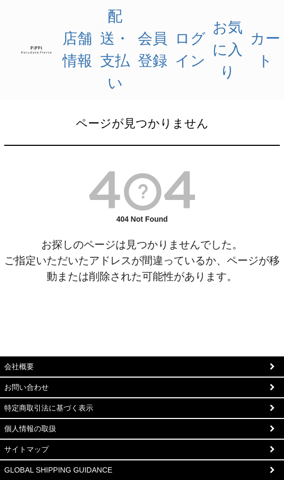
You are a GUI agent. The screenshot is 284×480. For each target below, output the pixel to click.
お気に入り (227, 49)
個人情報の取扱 (30, 428)
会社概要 (19, 366)
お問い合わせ (26, 387)
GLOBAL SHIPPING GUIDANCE (58, 470)
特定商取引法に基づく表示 (48, 408)
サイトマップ (26, 449)
